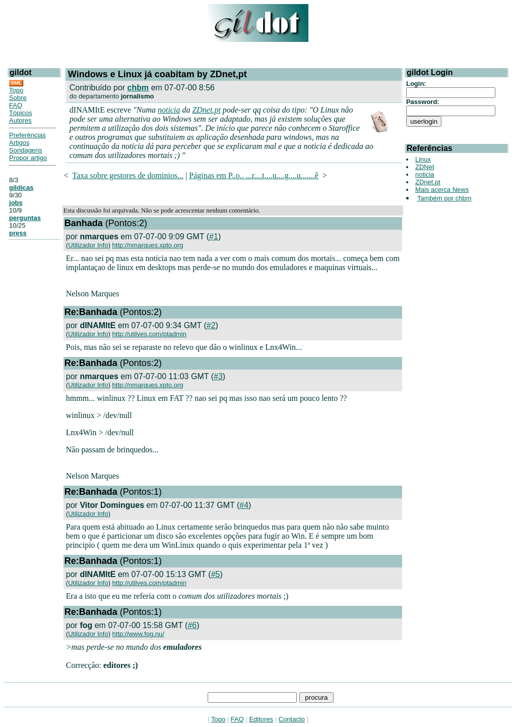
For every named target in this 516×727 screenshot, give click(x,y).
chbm (138, 87)
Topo (16, 90)
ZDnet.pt (206, 110)
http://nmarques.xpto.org (147, 245)
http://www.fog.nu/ (138, 634)
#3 (218, 376)
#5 (215, 574)
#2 (211, 325)
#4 (243, 505)
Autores (20, 120)
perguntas (25, 218)
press (18, 233)
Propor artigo (28, 158)
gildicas (21, 187)
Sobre (18, 97)
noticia (169, 110)
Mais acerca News (442, 189)
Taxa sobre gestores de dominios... (128, 175)
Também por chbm (444, 198)
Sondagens (25, 150)
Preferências (27, 135)
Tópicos (20, 113)
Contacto (292, 719)
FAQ (15, 105)
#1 (213, 236)
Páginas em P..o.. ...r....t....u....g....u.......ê (253, 175)
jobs (16, 202)
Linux (423, 159)
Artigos (19, 142)
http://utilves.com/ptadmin (149, 334)
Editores (261, 719)
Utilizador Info (88, 245)
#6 (192, 625)
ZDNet (424, 167)
